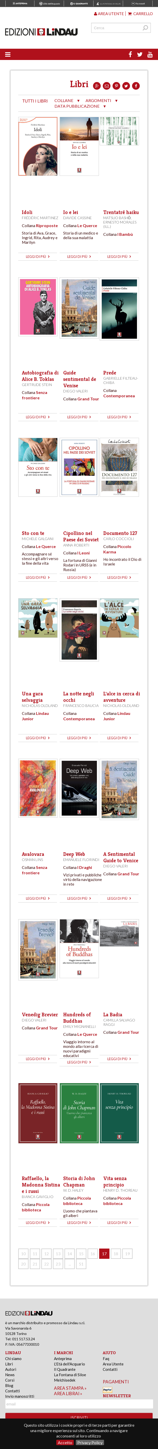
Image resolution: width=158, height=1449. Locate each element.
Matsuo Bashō (117, 218)
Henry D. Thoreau (120, 1190)
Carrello (140, 13)
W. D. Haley (73, 1190)
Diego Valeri (75, 391)
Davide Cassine (77, 218)
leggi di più (37, 257)
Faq (106, 1358)
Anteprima (63, 1358)
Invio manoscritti (19, 1396)
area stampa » (70, 1388)
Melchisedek (64, 1380)
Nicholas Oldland (40, 705)
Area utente (109, 13)
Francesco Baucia (81, 705)
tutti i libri (35, 101)
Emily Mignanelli (79, 1026)
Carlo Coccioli (118, 538)
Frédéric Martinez (40, 218)
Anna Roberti (76, 545)
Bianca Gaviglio (37, 1196)
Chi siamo (13, 1358)
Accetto (65, 1442)
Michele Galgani (38, 538)
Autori (10, 1369)
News (10, 1374)
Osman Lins (32, 859)
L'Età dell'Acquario (69, 1364)
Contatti (12, 1391)
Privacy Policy (90, 1442)
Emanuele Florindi (81, 859)
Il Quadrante (65, 1369)
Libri (9, 1364)
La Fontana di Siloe (70, 1374)
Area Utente (113, 1364)
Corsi (9, 1380)
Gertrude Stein (37, 384)
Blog (9, 1385)
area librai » (68, 1393)
